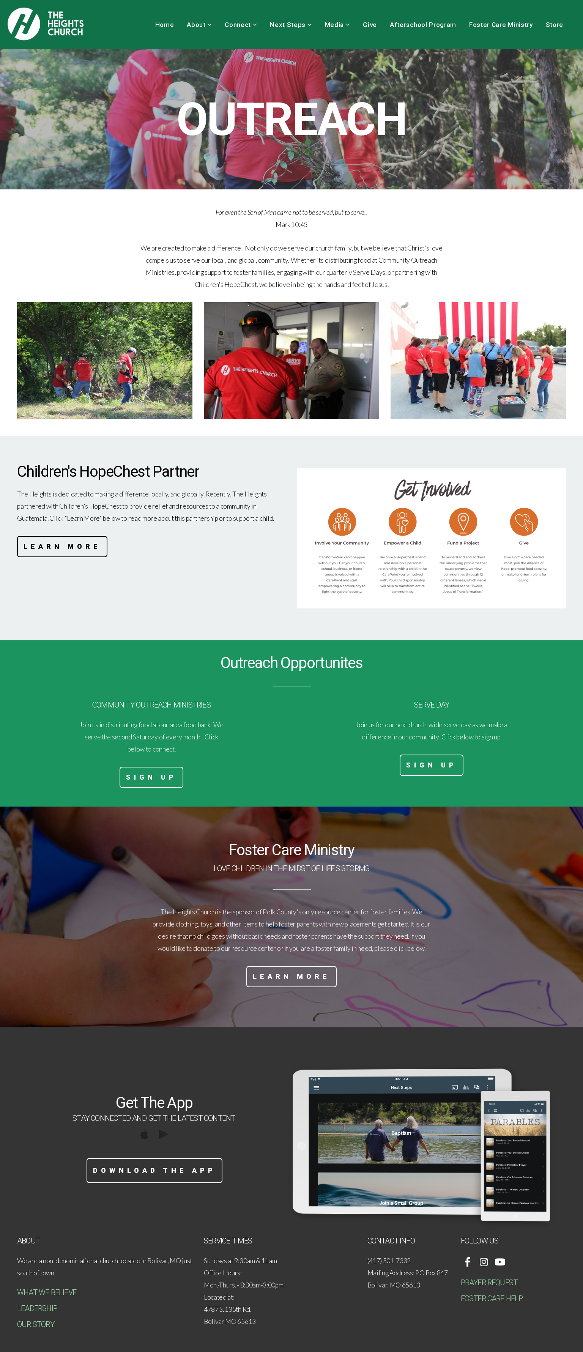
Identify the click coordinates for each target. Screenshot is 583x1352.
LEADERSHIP (37, 1308)
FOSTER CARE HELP (492, 1298)
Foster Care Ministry (501, 24)
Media (337, 24)
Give (370, 24)
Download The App (154, 1170)
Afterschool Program (423, 24)
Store (554, 24)
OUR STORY (35, 1324)
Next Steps (291, 24)
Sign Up (151, 777)
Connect (241, 24)
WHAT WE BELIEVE (46, 1292)
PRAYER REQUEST (489, 1282)
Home (164, 24)
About (199, 24)
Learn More (62, 546)
